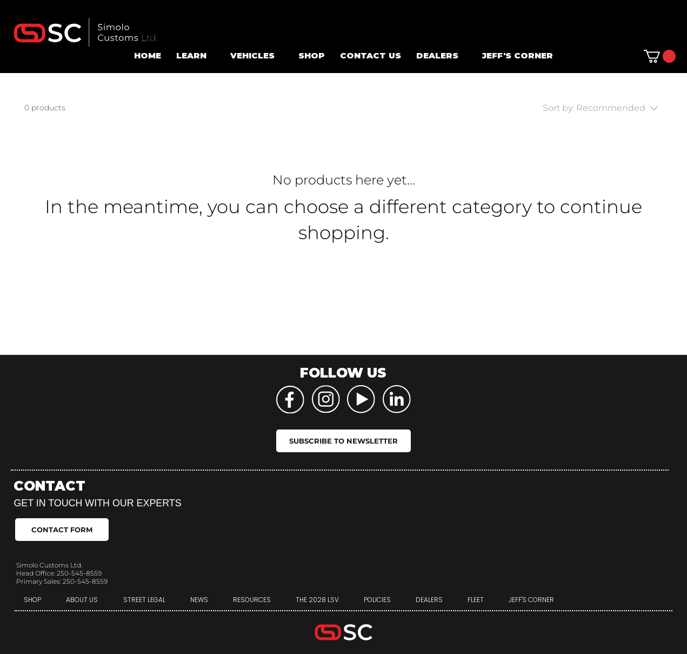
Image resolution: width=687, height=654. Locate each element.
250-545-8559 (79, 573)
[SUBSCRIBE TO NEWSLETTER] (343, 441)
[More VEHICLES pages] (280, 55)
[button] (660, 56)
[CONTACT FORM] (62, 529)
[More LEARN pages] (212, 55)
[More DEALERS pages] (464, 55)
